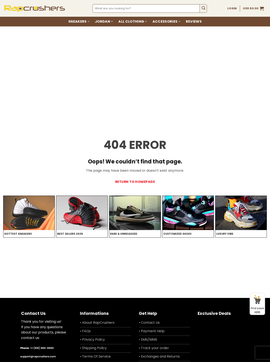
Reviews (194, 21)
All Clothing (132, 21)
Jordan (104, 21)
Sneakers (78, 21)
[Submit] (203, 8)
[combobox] (146, 8)
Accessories (166, 21)
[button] (253, 8)
